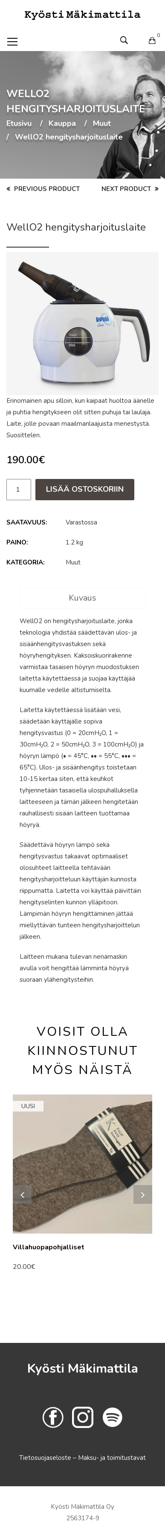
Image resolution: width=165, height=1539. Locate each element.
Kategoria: (25, 562)
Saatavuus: (26, 522)
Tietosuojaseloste (46, 1458)
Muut (102, 123)
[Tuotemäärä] (18, 489)
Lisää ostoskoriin (85, 489)
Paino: (17, 542)
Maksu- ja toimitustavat (112, 1458)
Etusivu (19, 123)
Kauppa (62, 123)
